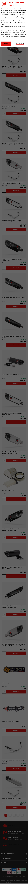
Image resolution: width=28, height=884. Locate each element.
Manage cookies (20, 43)
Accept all (6, 43)
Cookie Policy (6, 28)
